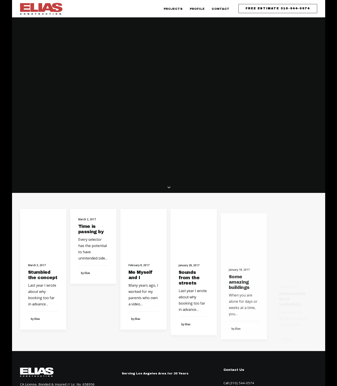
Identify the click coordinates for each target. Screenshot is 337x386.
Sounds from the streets (189, 183)
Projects (173, 8)
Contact (220, 8)
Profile (197, 8)
